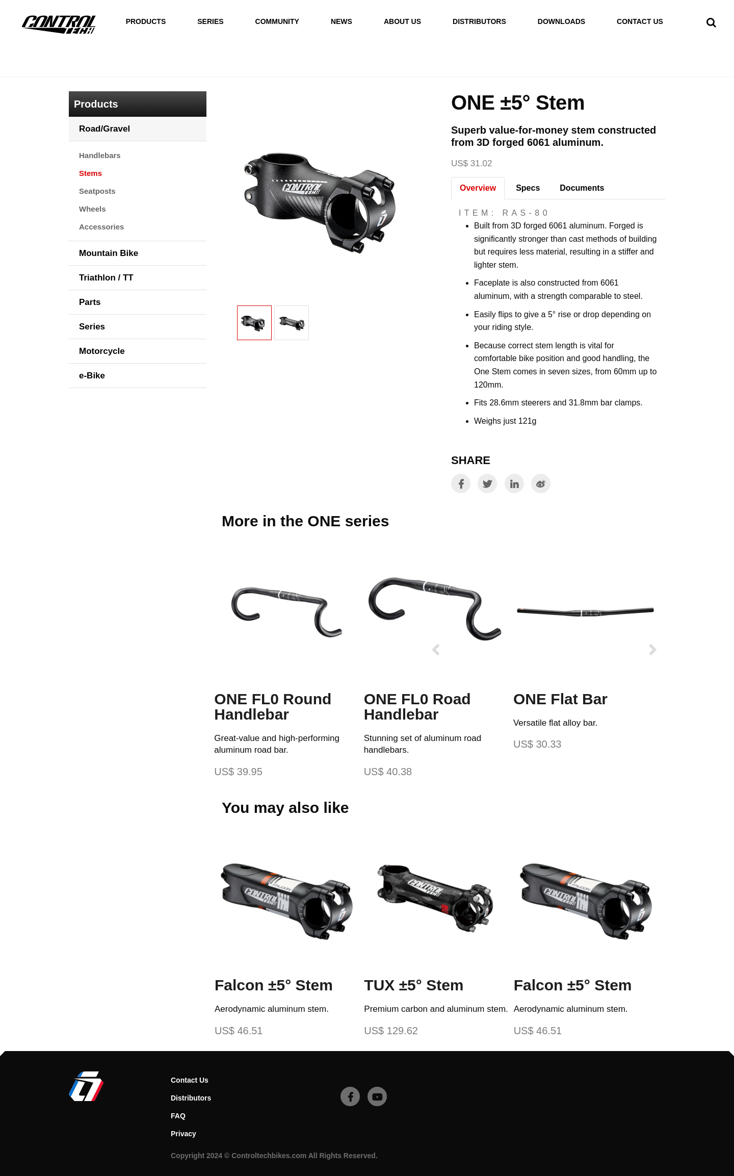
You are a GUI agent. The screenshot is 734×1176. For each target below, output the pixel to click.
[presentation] (436, 649)
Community (277, 21)
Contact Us (640, 21)
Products (146, 21)
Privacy (183, 1134)
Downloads (561, 21)
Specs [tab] (528, 188)
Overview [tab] (478, 188)
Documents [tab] (582, 188)
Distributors (479, 21)
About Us (402, 21)
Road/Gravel (128, 70)
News (341, 21)
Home (80, 70)
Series (210, 21)
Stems (177, 70)
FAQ (178, 1116)
